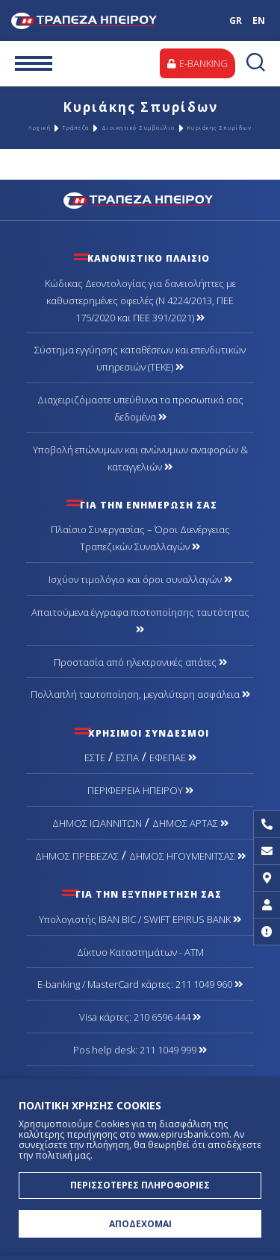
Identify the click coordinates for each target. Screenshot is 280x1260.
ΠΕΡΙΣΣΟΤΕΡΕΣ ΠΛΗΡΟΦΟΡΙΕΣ (140, 1185)
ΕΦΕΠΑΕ (172, 757)
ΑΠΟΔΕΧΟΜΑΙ (140, 1224)
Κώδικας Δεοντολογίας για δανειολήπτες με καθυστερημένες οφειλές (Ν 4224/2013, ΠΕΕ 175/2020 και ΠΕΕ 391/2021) (140, 300)
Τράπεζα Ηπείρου (99, 20)
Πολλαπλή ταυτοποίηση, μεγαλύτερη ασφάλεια (140, 694)
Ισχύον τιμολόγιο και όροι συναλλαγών (140, 579)
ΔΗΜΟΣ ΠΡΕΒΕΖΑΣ (77, 856)
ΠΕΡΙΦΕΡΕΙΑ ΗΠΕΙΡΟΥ (140, 790)
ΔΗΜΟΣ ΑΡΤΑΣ (190, 823)
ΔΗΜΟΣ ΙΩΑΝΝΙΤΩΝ (97, 823)
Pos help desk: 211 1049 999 (140, 1049)
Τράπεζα (76, 128)
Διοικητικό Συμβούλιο (138, 128)
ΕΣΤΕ (94, 757)
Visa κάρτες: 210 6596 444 (140, 1017)
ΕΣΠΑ (127, 757)
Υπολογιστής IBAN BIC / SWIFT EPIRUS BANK (140, 919)
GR (235, 20)
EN (258, 20)
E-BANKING (197, 63)
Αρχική (39, 128)
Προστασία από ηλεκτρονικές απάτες (140, 662)
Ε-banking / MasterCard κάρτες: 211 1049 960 (140, 984)
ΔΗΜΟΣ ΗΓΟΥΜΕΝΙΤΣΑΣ (187, 856)
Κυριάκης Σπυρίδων (219, 128)
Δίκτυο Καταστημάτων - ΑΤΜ (140, 952)
